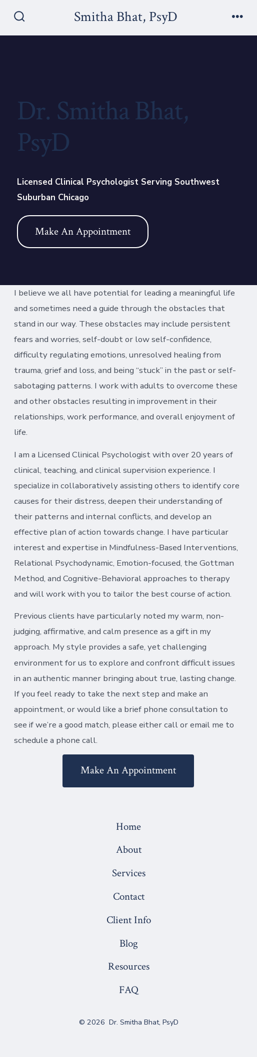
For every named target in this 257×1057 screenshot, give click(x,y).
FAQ (128, 990)
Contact (128, 896)
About (129, 849)
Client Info (128, 920)
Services (129, 873)
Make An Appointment (82, 231)
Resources (129, 966)
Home (128, 826)
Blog (129, 943)
